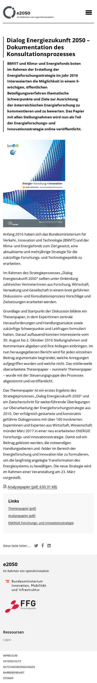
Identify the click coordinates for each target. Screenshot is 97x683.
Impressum (10, 655)
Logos (7, 640)
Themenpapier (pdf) (22, 508)
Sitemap (8, 678)
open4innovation (37, 571)
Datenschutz (12, 661)
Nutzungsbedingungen (19, 667)
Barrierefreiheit (13, 672)
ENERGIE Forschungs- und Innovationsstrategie (41, 523)
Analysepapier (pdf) (21, 516)
